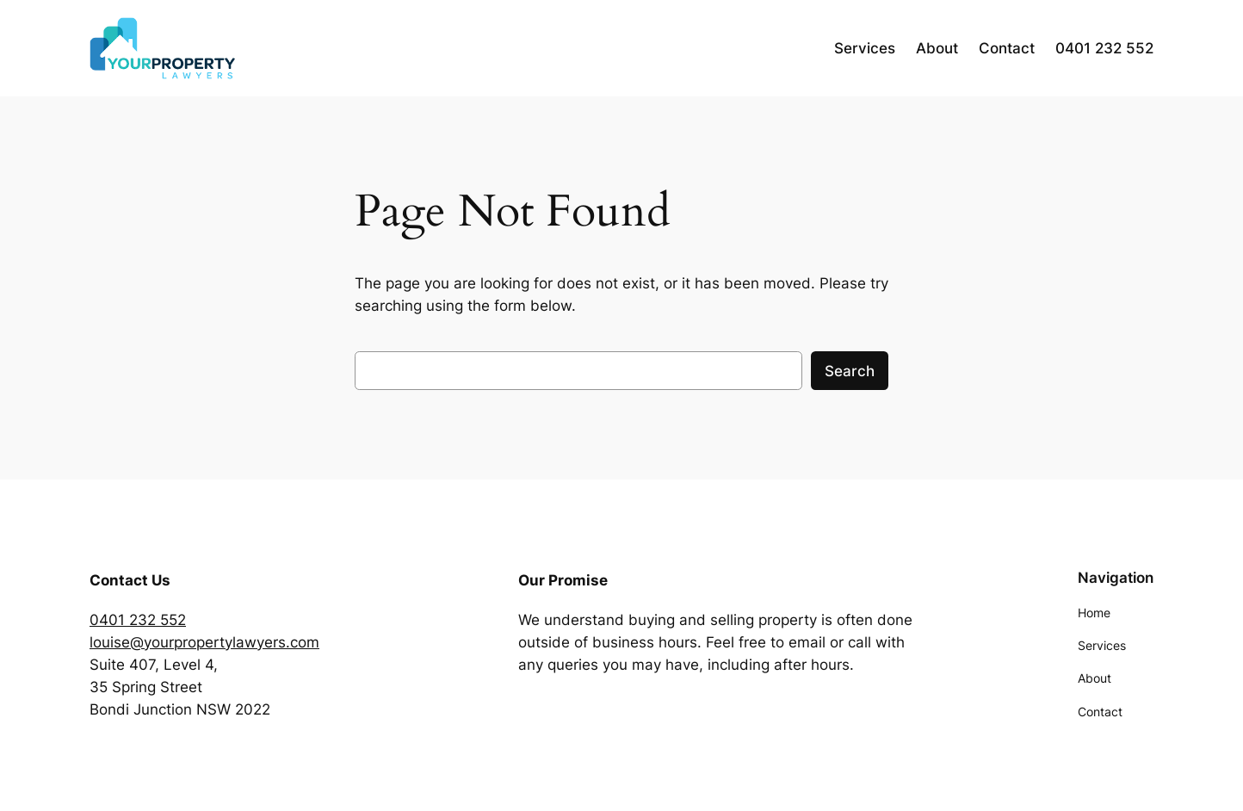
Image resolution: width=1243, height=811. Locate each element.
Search (850, 371)
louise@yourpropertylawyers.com (204, 642)
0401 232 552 (138, 619)
